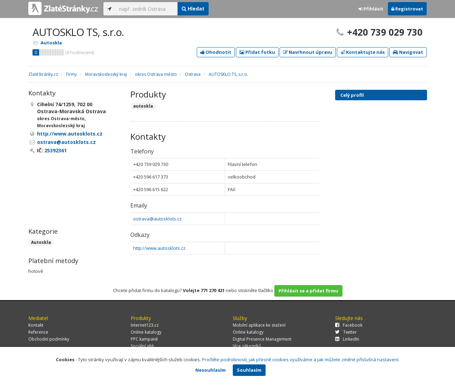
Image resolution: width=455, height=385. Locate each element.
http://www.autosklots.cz (159, 248)
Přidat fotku (257, 52)
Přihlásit (371, 9)
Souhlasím (249, 370)
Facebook (348, 325)
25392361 (55, 150)
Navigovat (408, 52)
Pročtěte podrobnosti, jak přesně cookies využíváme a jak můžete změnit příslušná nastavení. (300, 359)
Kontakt (35, 325)
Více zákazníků (247, 346)
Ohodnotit (215, 52)
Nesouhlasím (210, 370)
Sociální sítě (142, 346)
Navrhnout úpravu (307, 52)
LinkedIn (347, 339)
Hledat (193, 8)
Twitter (346, 332)
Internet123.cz (145, 325)
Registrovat (407, 9)
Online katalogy (146, 332)
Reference (38, 332)
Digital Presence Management (262, 339)
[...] (146, 8)
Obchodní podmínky (48, 339)
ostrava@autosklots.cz (157, 219)
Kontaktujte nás (362, 52)
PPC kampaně (144, 339)
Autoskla (51, 42)
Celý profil (352, 95)
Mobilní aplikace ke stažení (259, 325)
